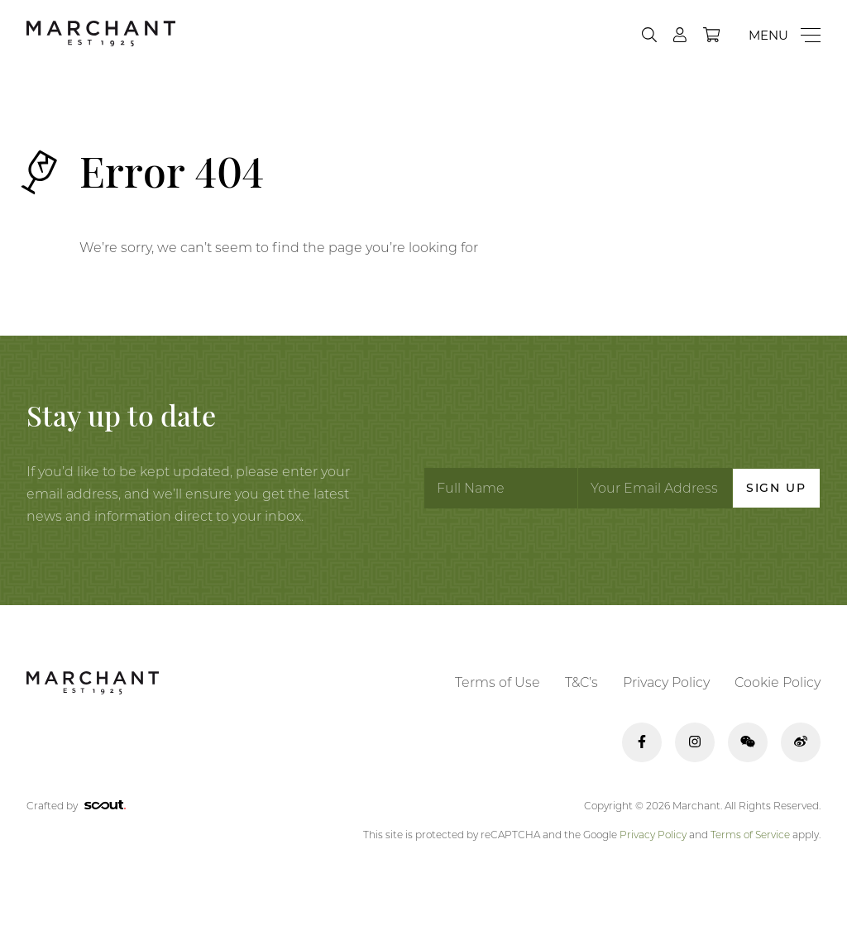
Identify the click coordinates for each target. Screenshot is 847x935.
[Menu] (785, 35)
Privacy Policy (666, 682)
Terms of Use (497, 682)
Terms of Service (750, 834)
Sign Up (776, 487)
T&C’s (581, 682)
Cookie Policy (778, 682)
